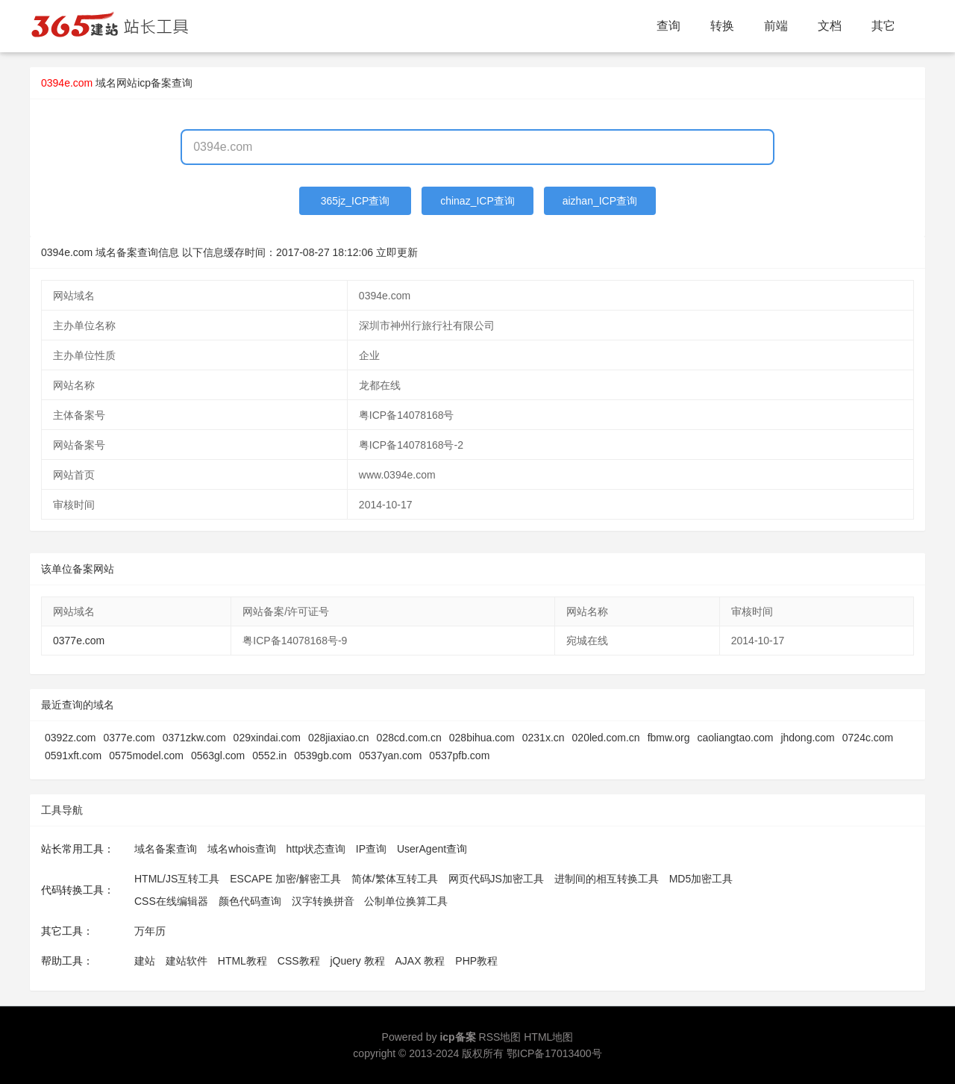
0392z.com (70, 738)
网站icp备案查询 (154, 83)
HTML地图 (548, 1037)
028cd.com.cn (409, 738)
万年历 (150, 931)
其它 (883, 25)
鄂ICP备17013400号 (554, 1053)
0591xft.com (73, 755)
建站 (144, 961)
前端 (776, 25)
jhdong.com (807, 738)
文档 (830, 25)
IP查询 (371, 849)
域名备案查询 (165, 849)
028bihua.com (482, 738)
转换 (722, 25)
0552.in (269, 755)
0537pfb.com (459, 755)
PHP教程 (476, 961)
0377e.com (78, 641)
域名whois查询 (241, 849)
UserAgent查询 (432, 849)
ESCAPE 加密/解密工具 (285, 879)
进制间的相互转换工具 (606, 879)
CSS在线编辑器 (171, 901)
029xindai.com (267, 738)
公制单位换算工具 (406, 901)
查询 (668, 25)
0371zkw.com (194, 738)
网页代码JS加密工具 (496, 879)
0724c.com (867, 738)
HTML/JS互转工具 (176, 879)
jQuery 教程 (357, 961)
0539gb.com (322, 755)
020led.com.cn (606, 738)
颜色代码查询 (250, 901)
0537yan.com (390, 755)
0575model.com (146, 755)
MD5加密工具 (701, 879)
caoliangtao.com (735, 738)
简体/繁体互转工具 (394, 879)
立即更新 (397, 252)
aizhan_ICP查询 (600, 201)
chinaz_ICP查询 (477, 201)
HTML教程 (242, 961)
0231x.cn (543, 738)
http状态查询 (315, 849)
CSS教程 (299, 961)
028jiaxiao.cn (338, 738)
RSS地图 (500, 1037)
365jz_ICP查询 (355, 201)
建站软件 (186, 961)
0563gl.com (218, 755)
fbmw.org (669, 738)
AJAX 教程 (420, 961)
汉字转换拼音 (323, 901)
